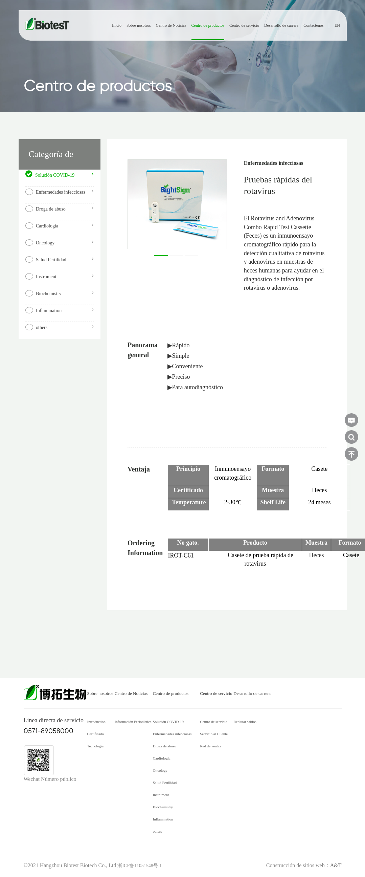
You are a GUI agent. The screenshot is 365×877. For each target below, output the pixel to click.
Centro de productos (207, 25)
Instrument (161, 795)
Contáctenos (313, 25)
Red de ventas (210, 746)
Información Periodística (133, 722)
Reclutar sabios (244, 722)
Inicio (116, 25)
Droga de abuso (164, 746)
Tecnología (95, 746)
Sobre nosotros (139, 25)
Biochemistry (163, 807)
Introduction (96, 722)
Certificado (95, 734)
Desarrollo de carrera (281, 25)
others (157, 831)
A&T (336, 865)
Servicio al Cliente (214, 734)
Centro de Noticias (171, 25)
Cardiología (161, 758)
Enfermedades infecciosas (172, 734)
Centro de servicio (244, 25)
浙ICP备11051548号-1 (139, 865)
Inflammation (163, 819)
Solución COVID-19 (168, 722)
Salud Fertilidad (165, 783)
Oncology (160, 770)
